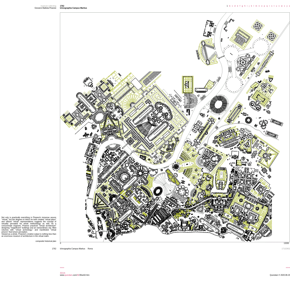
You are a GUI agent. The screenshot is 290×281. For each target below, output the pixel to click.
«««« (62, 267)
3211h (62, 273)
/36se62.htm (84, 275)
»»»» (288, 267)
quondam (68, 275)
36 (78, 275)
